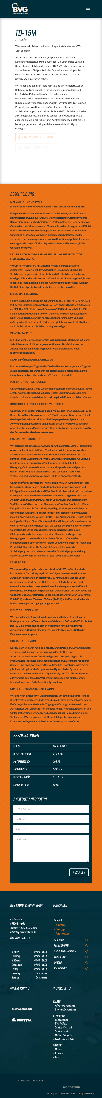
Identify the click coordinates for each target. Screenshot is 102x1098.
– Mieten (57, 1049)
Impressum (76, 1093)
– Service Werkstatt (62, 1027)
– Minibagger (60, 924)
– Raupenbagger (61, 933)
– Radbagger (60, 929)
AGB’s (49, 1093)
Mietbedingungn (62, 1093)
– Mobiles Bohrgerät (62, 1035)
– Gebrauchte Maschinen (64, 1009)
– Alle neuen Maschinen (64, 1005)
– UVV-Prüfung (60, 1023)
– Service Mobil (60, 1031)
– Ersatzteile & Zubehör (64, 1039)
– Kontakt (57, 1057)
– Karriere (58, 1053)
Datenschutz (90, 1093)
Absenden (79, 872)
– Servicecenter (60, 1019)
